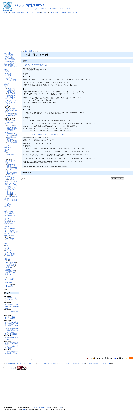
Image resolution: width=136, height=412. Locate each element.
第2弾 (12, 239)
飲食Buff (8, 198)
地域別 (6, 212)
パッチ (6, 63)
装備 (6, 151)
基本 (6, 124)
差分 (22, 12)
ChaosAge (7, 77)
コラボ (6, 66)
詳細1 (8, 154)
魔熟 (11, 88)
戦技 (8, 88)
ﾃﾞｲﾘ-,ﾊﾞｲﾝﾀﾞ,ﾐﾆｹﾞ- (11, 232)
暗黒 (11, 93)
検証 (8, 196)
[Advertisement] (68, 31)
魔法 (6, 112)
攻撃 (7, 109)
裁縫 (11, 136)
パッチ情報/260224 (11, 329)
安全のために (9, 55)
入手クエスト (11, 153)
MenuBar (7, 281)
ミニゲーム (8, 203)
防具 (6, 171)
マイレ (14, 188)
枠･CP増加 (11, 228)
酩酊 (8, 93)
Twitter (7, 269)
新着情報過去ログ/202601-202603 (12, 338)
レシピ (6, 230)
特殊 (15, 110)
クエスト (7, 227)
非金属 (9, 173)
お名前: (23, 179)
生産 (6, 132)
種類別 (12, 212)
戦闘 (6, 85)
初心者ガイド (9, 56)
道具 (8, 169)
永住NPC (7, 234)
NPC (6, 105)
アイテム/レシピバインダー (48, 363)
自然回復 (13, 127)
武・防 (7, 161)
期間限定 (7, 235)
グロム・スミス (10, 250)
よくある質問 (9, 58)
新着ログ (13, 63)
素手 (7, 99)
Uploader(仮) (8, 286)
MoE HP (8, 262)
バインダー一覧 (12, 142)
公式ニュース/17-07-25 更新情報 (35, 65)
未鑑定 (11, 193)
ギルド (6, 242)
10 (13, 284)
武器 (6, 163)
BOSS (13, 215)
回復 (8, 110)
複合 (8, 141)
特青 (6, 222)
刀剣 (8, 90)
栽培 (11, 139)
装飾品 (7, 176)
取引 (8, 97)
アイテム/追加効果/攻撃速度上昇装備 (11, 352)
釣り (8, 131)
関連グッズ (13, 66)
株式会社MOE (10, 271)
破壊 (8, 114)
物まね (12, 97)
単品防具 (10, 186)
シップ (6, 146)
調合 (11, 137)
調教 (11, 95)
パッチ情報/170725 (29, 5)
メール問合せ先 (10, 264)
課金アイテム (9, 183)
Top (22, 51)
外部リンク (8, 259)
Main (8, 282)
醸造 (11, 134)
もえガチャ (9, 205)
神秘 (8, 115)
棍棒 (11, 90)
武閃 (6, 244)
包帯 (8, 127)
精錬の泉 (7, 207)
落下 (8, 126)
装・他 (13, 161)
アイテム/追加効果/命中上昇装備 (11, 331)
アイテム (7, 158)
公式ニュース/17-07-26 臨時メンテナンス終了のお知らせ (44, 134)
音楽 (10, 102)
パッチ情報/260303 (11, 305)
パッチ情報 (28, 51)
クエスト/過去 (10, 317)
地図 (11, 65)
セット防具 (13, 185)
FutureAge (7, 73)
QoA (14, 102)
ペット (6, 218)
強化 (15, 114)
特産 (8, 174)
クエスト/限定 (10, 318)
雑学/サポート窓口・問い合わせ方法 (11, 299)
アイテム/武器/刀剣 (11, 334)
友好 (12, 213)
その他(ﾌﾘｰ (13, 230)
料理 (8, 134)
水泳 (11, 126)
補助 (13, 109)
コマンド (7, 60)
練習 (13, 279)
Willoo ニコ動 (10, 272)
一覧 (57, 12)
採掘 (8, 129)
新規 (52, 12)
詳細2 (13, 154)
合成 (15, 137)
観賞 (9, 220)
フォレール (9, 249)
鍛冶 (15, 134)
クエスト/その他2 (29, 363)
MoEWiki (7, 53)
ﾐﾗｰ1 (6, 284)
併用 (11, 196)
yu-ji (24, 409)
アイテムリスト (10, 190)
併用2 (15, 196)
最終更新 (71, 12)
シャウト (8, 104)
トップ (6, 12)
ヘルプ (78, 12)
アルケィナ (8, 247)
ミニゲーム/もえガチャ (11, 326)
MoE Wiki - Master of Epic (12, 307)
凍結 (18, 12)
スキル (6, 83)
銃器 (8, 92)
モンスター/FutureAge (11, 312)
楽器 (6, 181)
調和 (8, 95)
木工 (8, 136)
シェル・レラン (10, 254)
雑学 (9, 61)
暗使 (6, 245)
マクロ (13, 60)
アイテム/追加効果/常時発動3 (11, 347)
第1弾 (7, 239)
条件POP (8, 215)
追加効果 (8, 195)
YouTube (8, 267)
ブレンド (7, 149)
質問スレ (8, 274)
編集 (13, 12)
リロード (44, 12)
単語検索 (63, 12)
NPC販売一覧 (9, 200)
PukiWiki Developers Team (41, 407)
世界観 (6, 65)
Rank (10, 191)
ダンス (9, 100)
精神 (11, 168)
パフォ (14, 100)
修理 (11, 141)
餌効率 (6, 223)
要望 (6, 279)
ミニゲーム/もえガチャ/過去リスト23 (73, 363)
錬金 (13, 174)
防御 (10, 109)
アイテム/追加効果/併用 (11, 343)
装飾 (15, 136)
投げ (11, 92)
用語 (6, 61)
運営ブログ (11, 266)
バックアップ (30, 12)
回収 (15, 126)
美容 (8, 139)
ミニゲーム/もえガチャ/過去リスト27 (11, 323)
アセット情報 (11, 80)
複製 (8, 137)
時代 (6, 70)
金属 (13, 173)
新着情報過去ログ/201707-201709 (99, 363)
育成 (11, 223)
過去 (12, 235)
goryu (13, 368)
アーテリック (9, 255)
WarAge (7, 71)
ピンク (13, 222)
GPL (61, 407)
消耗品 (9, 188)
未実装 (13, 61)
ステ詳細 (7, 213)
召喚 (11, 110)
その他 (14, 181)
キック (11, 99)
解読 (11, 131)
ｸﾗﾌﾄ (10, 181)
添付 (38, 12)
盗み (7, 102)
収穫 (15, 129)
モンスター (8, 210)
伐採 (11, 129)
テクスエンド (9, 252)
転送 (15, 200)
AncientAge (8, 78)
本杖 (15, 168)
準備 (9, 279)
